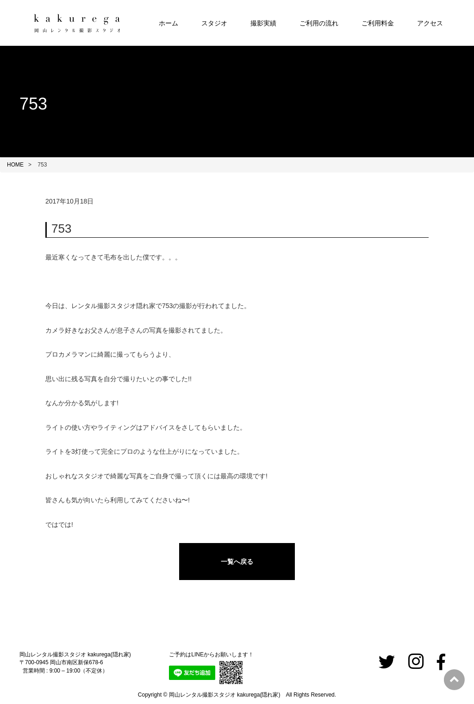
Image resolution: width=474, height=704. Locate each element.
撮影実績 (263, 23)
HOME (15, 164)
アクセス (430, 23)
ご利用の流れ (318, 23)
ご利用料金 (378, 23)
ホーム (168, 23)
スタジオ (214, 23)
